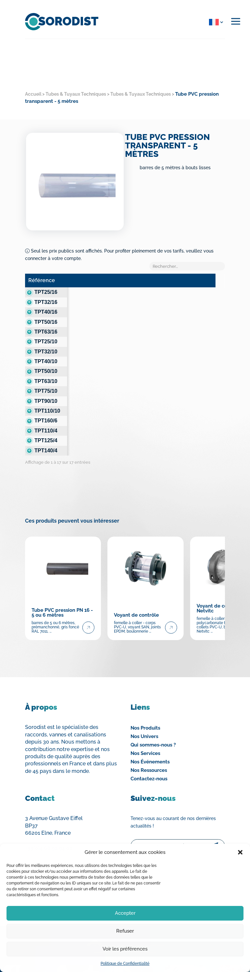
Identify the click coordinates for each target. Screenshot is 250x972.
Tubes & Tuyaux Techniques (76, 94)
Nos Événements (150, 740)
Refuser (125, 931)
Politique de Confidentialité (125, 963)
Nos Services (145, 731)
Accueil (33, 94)
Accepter (125, 913)
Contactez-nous (149, 757)
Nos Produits (145, 706)
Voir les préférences (125, 949)
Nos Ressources (149, 748)
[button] (240, 852)
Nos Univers (144, 714)
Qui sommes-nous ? (153, 723)
